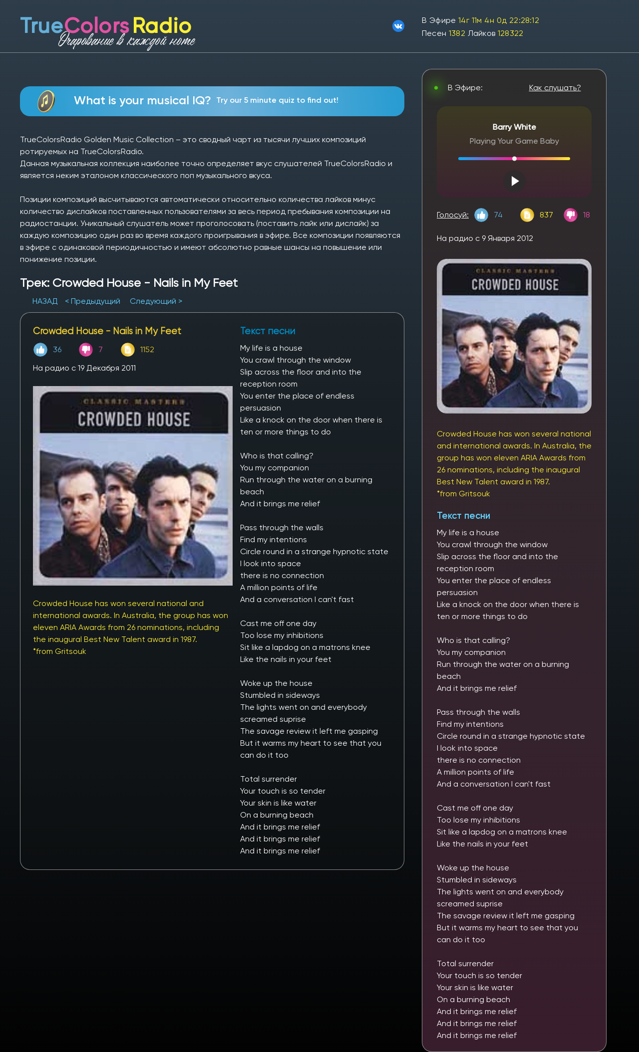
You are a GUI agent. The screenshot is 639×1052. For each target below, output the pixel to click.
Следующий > (156, 301)
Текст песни (463, 515)
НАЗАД (46, 301)
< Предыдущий (92, 301)
